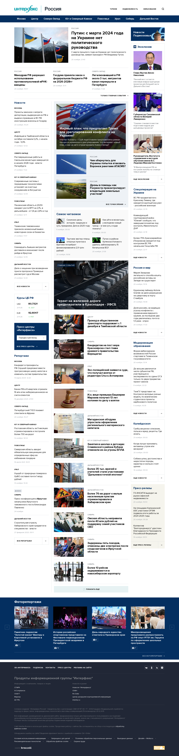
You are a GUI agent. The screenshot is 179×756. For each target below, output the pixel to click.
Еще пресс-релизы (142, 545)
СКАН (74, 691)
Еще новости (140, 257)
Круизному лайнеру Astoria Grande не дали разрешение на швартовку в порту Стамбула (148, 294)
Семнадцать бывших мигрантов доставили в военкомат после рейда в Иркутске (30, 250)
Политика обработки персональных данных (93, 738)
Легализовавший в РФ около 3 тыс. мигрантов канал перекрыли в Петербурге (106, 80)
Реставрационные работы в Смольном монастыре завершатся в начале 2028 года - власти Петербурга (31, 161)
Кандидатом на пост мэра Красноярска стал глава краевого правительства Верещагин (103, 349)
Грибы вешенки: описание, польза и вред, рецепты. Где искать (148, 431)
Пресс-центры (64, 668)
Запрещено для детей (60, 738)
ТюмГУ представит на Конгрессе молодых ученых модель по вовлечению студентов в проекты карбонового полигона (147, 396)
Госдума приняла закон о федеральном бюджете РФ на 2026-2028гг (70, 78)
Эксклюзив (144, 47)
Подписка (38, 668)
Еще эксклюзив (141, 179)
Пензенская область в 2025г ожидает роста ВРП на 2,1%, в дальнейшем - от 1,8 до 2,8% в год (31, 208)
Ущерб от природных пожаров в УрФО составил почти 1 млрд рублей (30, 476)
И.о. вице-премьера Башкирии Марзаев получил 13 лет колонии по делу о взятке (106, 397)
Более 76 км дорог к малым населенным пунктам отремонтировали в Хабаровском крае (105, 498)
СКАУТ (17, 694)
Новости (19, 102)
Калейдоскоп (142, 423)
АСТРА (17, 700)
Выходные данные (125, 738)
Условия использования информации (30, 738)
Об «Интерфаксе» (22, 668)
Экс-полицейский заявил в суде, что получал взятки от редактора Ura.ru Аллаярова (108, 372)
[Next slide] (172, 627)
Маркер (17, 697)
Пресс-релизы (142, 488)
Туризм (113, 9)
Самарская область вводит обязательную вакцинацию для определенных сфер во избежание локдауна (30, 454)
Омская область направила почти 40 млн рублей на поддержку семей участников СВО (106, 523)
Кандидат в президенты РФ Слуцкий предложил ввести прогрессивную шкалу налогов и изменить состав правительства (30, 369)
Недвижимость (130, 9)
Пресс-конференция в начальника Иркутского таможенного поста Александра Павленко (30, 503)
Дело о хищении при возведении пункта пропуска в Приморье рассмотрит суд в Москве (31, 271)
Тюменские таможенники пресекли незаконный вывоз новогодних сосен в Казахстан (29, 229)
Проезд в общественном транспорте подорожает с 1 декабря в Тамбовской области (107, 323)
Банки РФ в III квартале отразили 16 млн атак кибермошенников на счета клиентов (31, 392)
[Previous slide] (7, 627)
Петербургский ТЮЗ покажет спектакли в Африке (29, 412)
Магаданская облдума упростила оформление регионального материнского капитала (106, 424)
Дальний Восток (149, 18)
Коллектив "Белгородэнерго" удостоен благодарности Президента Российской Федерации (147, 529)
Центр (34, 18)
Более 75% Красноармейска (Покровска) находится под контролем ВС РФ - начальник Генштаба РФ (147, 242)
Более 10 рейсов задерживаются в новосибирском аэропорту (104, 570)
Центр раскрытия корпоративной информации (91, 697)
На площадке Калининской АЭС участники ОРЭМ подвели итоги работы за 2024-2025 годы (146, 512)
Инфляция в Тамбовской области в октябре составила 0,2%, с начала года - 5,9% (31, 139)
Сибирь (130, 18)
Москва (21, 18)
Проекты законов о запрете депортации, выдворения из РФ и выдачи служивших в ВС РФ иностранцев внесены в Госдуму (31, 116)
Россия (75, 28)
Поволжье (103, 18)
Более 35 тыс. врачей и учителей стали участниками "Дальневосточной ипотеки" (106, 471)
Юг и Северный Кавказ (78, 18)
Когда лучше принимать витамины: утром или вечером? (145, 446)
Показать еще (91, 589)
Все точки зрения (116, 204)
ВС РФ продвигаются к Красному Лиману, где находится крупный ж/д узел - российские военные (147, 201)
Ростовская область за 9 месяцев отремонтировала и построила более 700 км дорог (31, 431)
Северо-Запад (52, 18)
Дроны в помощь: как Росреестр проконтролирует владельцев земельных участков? (107, 189)
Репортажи (21, 356)
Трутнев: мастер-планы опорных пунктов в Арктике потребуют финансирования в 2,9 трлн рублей (73, 244)
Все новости (23, 286)
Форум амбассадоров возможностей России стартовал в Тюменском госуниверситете (145, 355)
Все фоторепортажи (153, 656)
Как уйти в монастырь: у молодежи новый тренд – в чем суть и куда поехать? (108, 224)
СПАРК (17, 687)
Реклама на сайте (82, 668)
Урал (117, 18)
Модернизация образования (143, 344)
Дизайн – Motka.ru (145, 738)
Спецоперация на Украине (145, 191)
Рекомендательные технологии (27, 741)
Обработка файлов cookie (57, 741)
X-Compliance (19, 691)
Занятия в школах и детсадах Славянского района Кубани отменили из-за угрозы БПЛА (106, 447)
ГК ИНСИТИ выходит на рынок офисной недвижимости (145, 496)
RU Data (75, 694)
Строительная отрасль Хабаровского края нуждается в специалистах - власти (30, 525)
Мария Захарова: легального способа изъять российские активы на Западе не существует (147, 276)
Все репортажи (24, 541)
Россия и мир (142, 267)
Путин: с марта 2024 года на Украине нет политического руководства (97, 40)
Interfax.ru (76, 700)
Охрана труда (79, 741)
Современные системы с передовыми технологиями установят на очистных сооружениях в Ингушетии (28, 185)
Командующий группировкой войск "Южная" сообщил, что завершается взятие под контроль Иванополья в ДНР (146, 222)
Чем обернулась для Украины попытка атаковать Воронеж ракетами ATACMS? (108, 163)
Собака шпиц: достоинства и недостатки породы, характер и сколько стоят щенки (148, 462)
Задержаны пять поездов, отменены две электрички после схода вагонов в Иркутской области (108, 547)
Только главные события (114, 96)
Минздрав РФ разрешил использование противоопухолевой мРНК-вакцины (30, 80)
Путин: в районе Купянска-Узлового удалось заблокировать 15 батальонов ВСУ (107, 243)
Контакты (50, 668)
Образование (149, 9)
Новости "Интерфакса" (81, 687)
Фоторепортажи (27, 602)
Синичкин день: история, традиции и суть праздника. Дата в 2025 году (73, 222)
